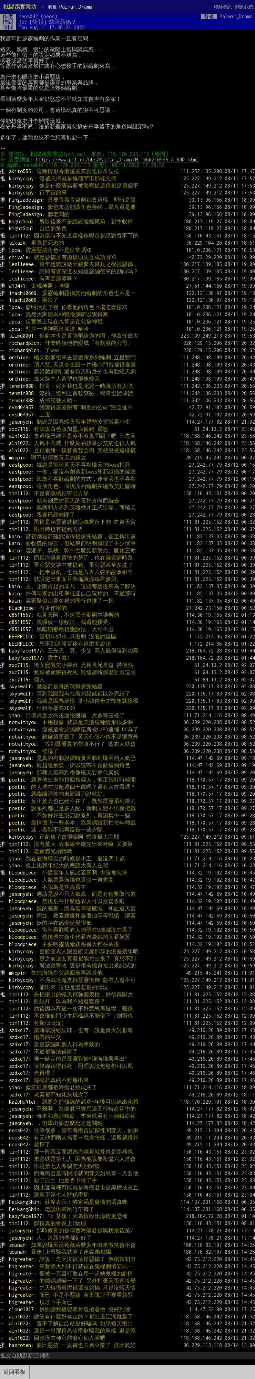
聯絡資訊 (223, 6)
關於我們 (244, 6)
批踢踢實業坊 (20, 7)
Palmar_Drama (70, 7)
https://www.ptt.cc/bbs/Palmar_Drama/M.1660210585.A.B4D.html (118, 159)
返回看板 (14, 1372)
